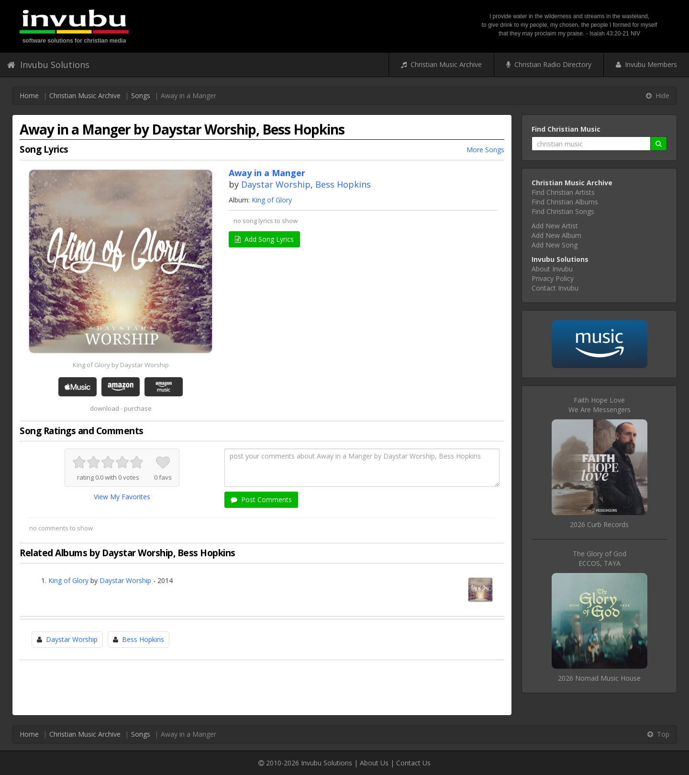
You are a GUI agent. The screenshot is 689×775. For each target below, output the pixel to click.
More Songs (485, 149)
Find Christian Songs (563, 211)
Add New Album (556, 235)
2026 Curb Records (599, 524)
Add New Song (555, 244)
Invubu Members (646, 64)
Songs (140, 95)
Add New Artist (555, 225)
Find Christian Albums (565, 201)
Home (29, 95)
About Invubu (552, 268)
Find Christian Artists (563, 192)
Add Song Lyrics (264, 239)
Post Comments (261, 499)
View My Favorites (122, 496)
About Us (374, 762)
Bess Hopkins (343, 184)
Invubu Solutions (48, 64)
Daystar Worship (276, 184)
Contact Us (413, 762)
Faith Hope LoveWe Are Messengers (599, 404)
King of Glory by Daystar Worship (121, 364)
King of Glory (272, 199)
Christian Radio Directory (548, 64)
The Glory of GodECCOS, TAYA (599, 558)
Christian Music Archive (441, 64)
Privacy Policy (553, 278)
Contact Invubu (555, 287)
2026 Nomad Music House (599, 678)
